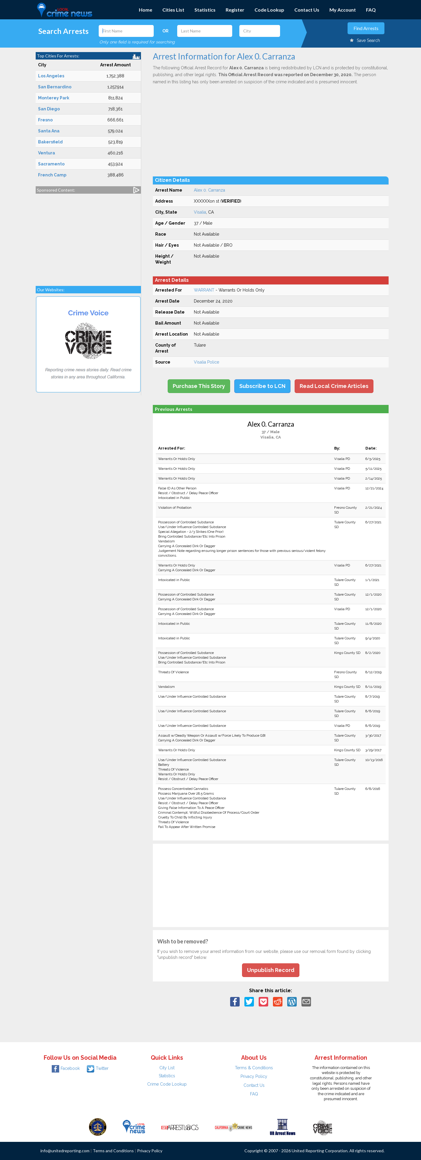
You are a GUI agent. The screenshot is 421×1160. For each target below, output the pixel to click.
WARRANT (204, 290)
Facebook (66, 1068)
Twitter (98, 1068)
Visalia (200, 212)
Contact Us (306, 9)
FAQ (371, 9)
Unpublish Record (270, 970)
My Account (342, 9)
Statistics (205, 9)
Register (235, 9)
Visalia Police (206, 362)
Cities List (173, 9)
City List (167, 1067)
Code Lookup (269, 9)
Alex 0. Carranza (209, 190)
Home (145, 9)
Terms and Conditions (113, 1150)
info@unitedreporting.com (64, 1150)
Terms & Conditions (254, 1067)
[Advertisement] (88, 236)
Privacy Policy (254, 1076)
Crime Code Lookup (167, 1084)
